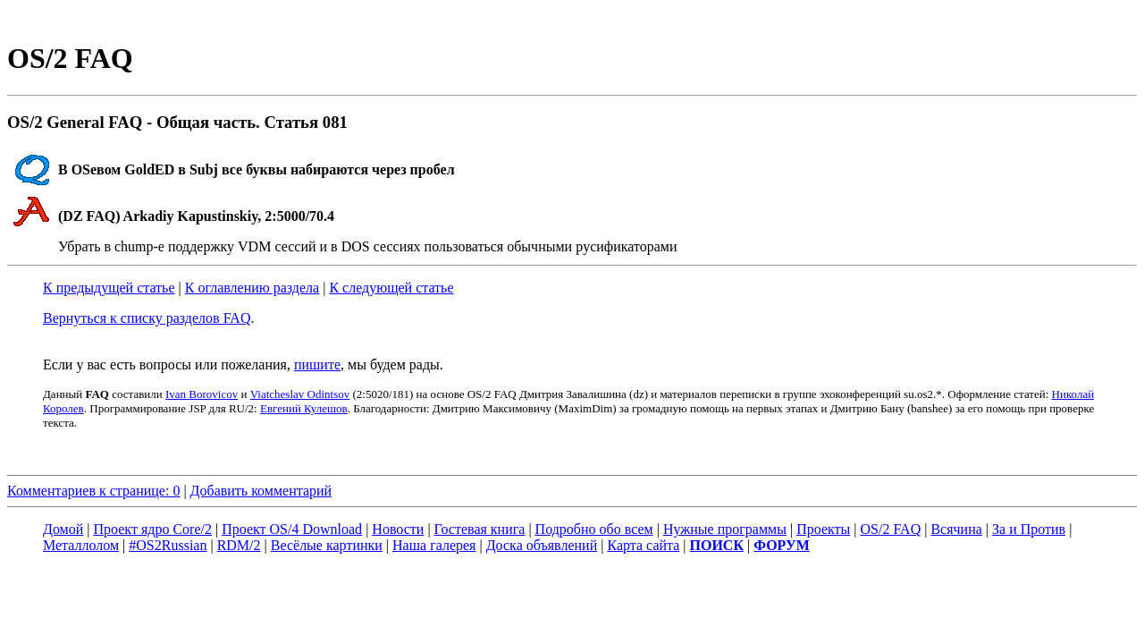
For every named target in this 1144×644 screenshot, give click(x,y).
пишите (317, 364)
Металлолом (81, 545)
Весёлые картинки (327, 545)
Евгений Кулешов (304, 408)
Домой (63, 529)
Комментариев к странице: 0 (93, 490)
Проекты (823, 529)
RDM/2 (239, 545)
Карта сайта (643, 545)
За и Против (1028, 529)
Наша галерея (433, 545)
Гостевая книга (480, 529)
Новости (398, 529)
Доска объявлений (542, 545)
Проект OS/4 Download (292, 529)
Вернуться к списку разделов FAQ (146, 318)
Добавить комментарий (261, 490)
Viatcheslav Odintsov (300, 394)
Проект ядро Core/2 (153, 529)
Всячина (955, 529)
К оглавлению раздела (252, 287)
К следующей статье (391, 287)
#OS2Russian (167, 545)
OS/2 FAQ (890, 529)
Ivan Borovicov (201, 394)
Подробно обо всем (594, 529)
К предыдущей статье (109, 287)
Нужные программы (724, 529)
